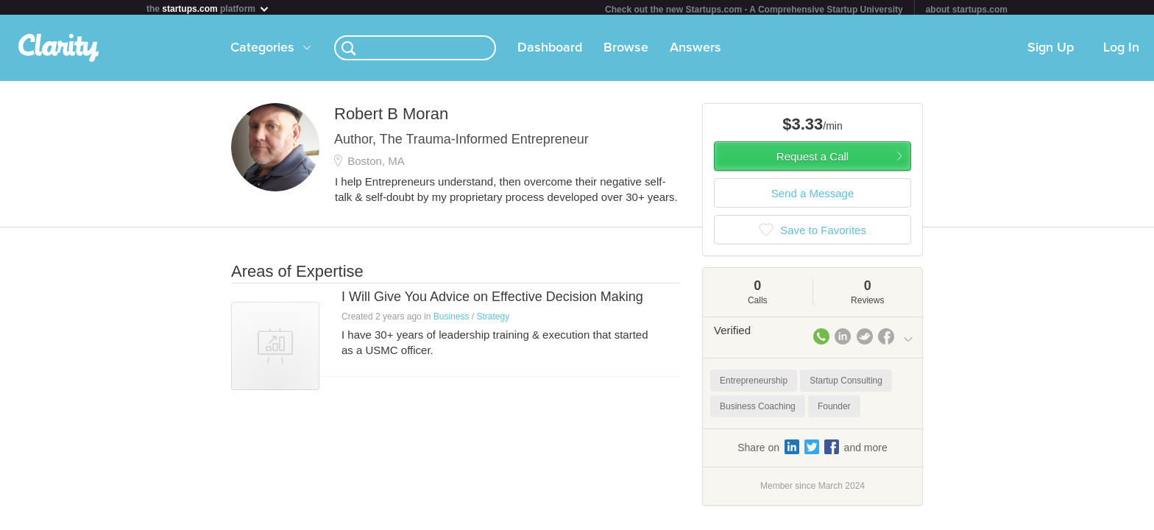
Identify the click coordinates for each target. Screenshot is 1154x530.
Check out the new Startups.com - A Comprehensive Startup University (754, 9)
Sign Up (1050, 50)
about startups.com (967, 9)
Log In (1121, 50)
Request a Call (812, 159)
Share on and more (812, 449)
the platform (208, 8)
